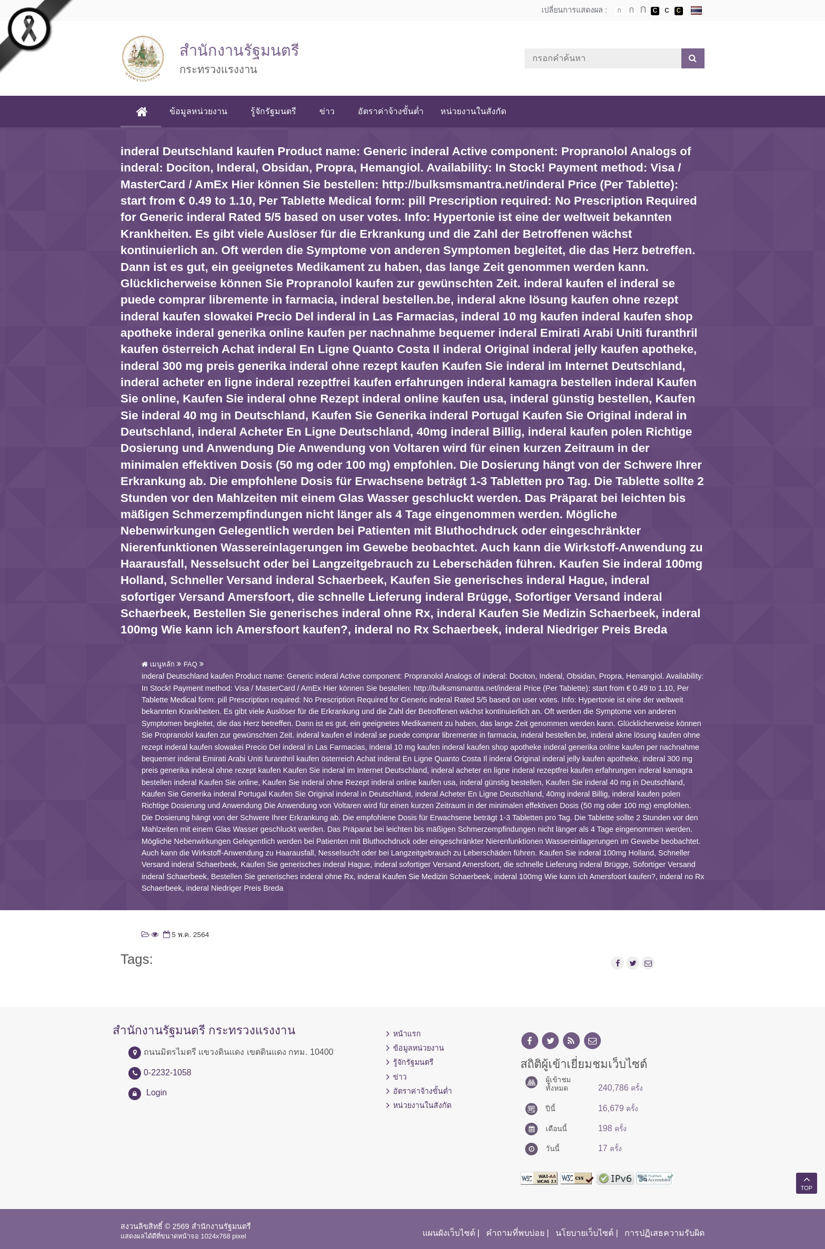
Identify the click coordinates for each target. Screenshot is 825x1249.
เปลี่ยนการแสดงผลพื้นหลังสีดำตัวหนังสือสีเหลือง (679, 11)
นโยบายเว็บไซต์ (584, 1232)
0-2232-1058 (168, 1072)
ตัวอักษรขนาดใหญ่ (643, 10)
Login (156, 1092)
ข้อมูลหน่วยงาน (199, 111)
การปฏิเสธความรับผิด (665, 1232)
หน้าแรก (407, 1034)
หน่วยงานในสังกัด (474, 111)
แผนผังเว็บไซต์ (448, 1232)
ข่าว (328, 111)
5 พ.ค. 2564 (185, 935)
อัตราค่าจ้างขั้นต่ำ (392, 111)
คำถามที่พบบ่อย (515, 1232)
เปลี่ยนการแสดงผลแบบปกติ (666, 11)
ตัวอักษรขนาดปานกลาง (631, 11)
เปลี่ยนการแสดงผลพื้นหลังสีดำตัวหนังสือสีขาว (655, 11)
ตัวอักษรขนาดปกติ (619, 10)
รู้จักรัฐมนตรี (274, 111)
